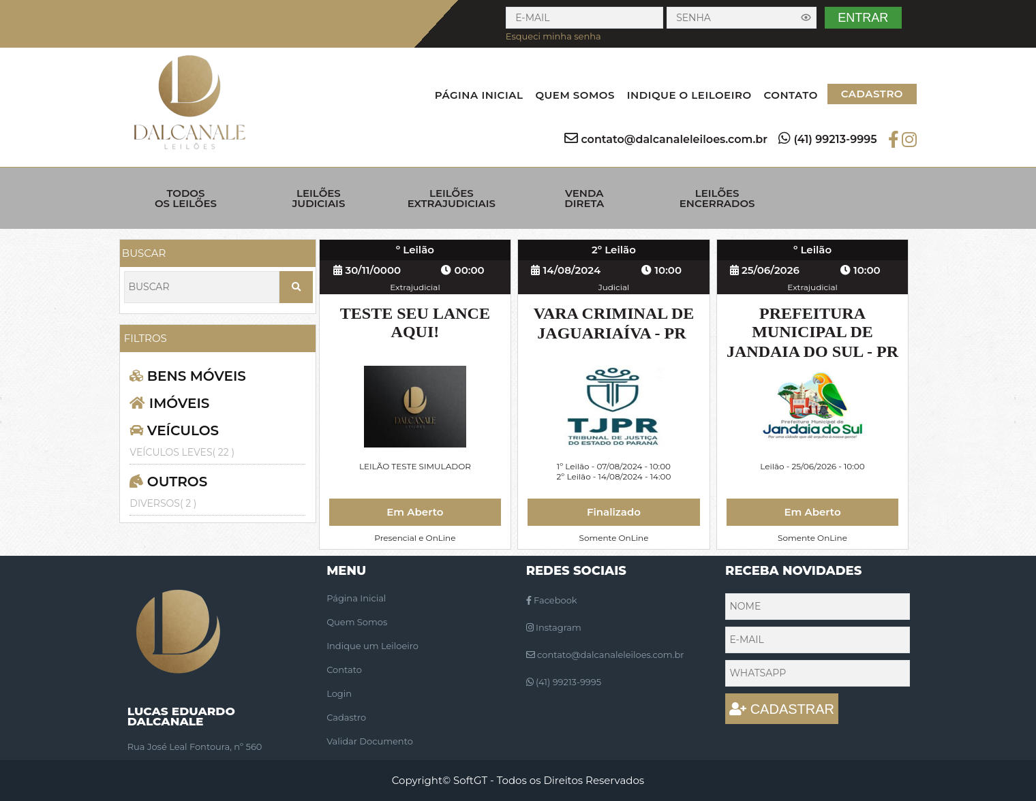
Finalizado (614, 511)
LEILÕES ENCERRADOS (717, 198)
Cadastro (346, 717)
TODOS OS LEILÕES (186, 198)
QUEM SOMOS (574, 95)
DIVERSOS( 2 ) (163, 503)
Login (339, 693)
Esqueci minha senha (553, 36)
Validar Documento (369, 741)
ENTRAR (863, 18)
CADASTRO (872, 93)
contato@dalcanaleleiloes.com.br (674, 139)
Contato (344, 669)
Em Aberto (414, 511)
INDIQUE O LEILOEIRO (689, 95)
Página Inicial (356, 598)
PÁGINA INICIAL (479, 95)
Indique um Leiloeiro (372, 645)
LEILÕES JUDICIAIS (318, 198)
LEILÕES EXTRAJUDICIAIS (452, 198)
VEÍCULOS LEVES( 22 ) (182, 452)
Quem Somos (356, 621)
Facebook (551, 600)
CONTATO (791, 95)
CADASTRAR (781, 709)
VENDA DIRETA (584, 198)
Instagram (553, 627)
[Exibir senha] (806, 18)
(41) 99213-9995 (835, 139)
